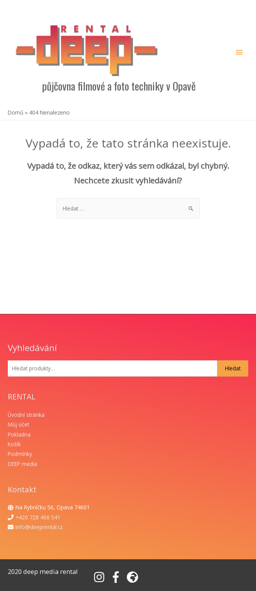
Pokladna (19, 434)
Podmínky (20, 453)
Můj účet (18, 424)
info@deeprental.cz (39, 527)
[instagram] (100, 577)
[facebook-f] (117, 577)
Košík (14, 444)
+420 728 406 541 (37, 517)
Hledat (233, 368)
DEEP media (22, 464)
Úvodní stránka (26, 414)
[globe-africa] (134, 577)
